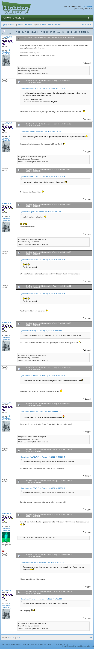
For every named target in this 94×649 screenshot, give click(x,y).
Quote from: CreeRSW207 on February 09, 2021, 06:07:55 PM (43, 88)
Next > (11, 638)
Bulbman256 (6, 513)
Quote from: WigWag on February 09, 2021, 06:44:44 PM (41, 411)
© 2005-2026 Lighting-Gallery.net (13, 644)
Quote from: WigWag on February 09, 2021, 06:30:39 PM (41, 131)
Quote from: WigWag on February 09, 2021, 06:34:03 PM (41, 212)
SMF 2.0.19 (30, 644)
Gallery (18, 18)
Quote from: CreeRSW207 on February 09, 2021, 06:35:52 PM (43, 260)
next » (90, 25)
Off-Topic (28, 25)
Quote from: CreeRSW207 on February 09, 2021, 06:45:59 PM (43, 457)
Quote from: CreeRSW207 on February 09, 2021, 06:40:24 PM (43, 375)
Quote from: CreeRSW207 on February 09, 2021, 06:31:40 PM (43, 177)
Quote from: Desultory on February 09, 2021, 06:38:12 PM (41, 331)
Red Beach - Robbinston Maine (49, 25)
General (20, 25)
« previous (84, 25)
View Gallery (6, 54)
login (83, 6)
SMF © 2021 (39, 644)
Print (90, 638)
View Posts (6, 52)
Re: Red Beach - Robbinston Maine (38, 81)
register (90, 6)
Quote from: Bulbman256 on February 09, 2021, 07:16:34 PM (42, 562)
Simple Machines (49, 644)
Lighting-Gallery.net (8, 25)
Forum (6, 18)
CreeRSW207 (7, 37)
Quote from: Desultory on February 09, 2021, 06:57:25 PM (41, 599)
